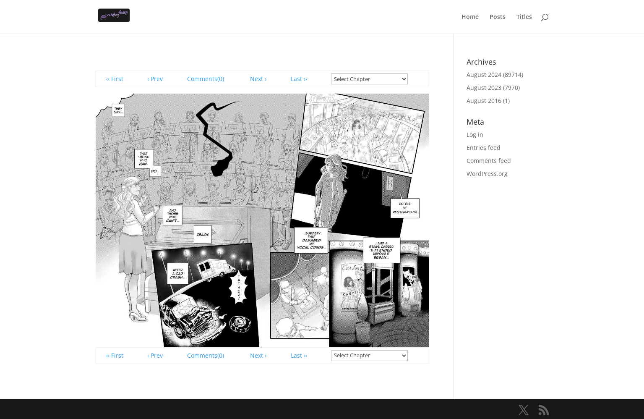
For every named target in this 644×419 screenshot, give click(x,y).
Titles (524, 17)
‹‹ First (114, 79)
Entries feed (484, 148)
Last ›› (299, 79)
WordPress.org (487, 174)
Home (470, 17)
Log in (475, 135)
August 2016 (484, 101)
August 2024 (484, 75)
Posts (498, 17)
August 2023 (484, 88)
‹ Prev (155, 79)
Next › (258, 79)
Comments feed (489, 161)
